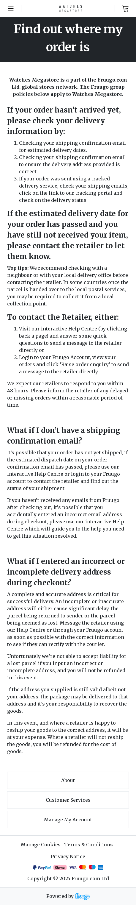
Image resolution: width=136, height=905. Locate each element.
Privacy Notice (68, 856)
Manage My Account (68, 820)
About (68, 780)
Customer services (68, 800)
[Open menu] (10, 8)
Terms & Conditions (88, 845)
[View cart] (125, 8)
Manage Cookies (41, 845)
